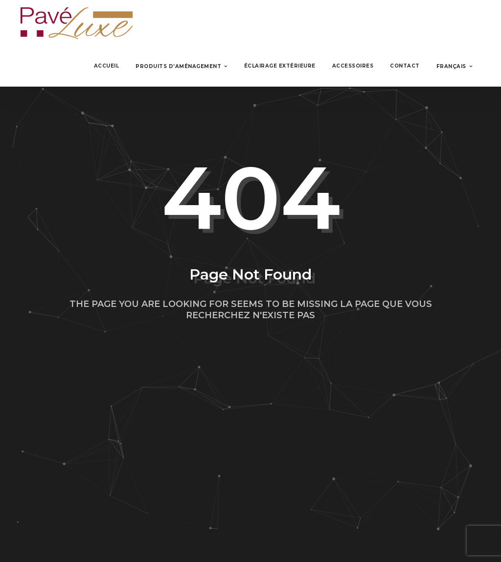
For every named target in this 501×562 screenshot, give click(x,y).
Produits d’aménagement (178, 66)
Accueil (106, 66)
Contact (405, 66)
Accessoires (353, 66)
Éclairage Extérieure (280, 66)
